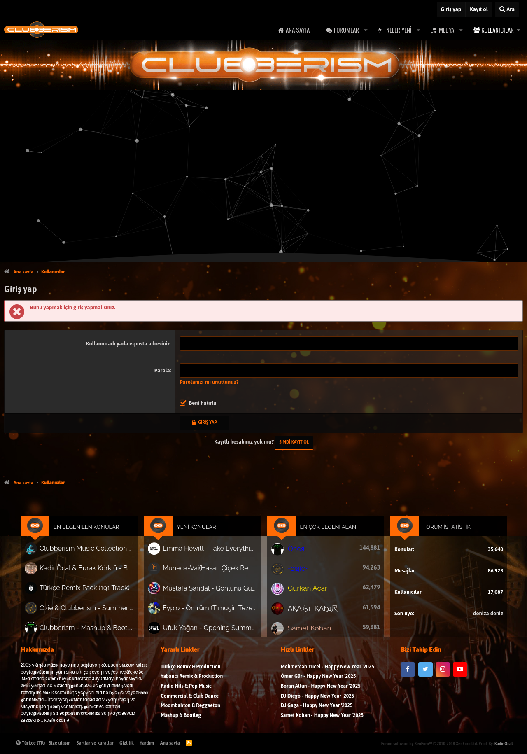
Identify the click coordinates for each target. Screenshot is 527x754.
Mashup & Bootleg (181, 725)
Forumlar (346, 29)
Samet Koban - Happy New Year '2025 (322, 725)
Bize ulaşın (60, 742)
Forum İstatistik (430, 538)
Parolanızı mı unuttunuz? (209, 382)
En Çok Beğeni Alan (322, 538)
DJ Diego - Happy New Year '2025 (317, 706)
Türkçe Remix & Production (190, 677)
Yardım (147, 742)
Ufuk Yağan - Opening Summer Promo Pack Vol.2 (215, 628)
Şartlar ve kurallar (95, 742)
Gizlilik (126, 742)
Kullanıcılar (497, 29)
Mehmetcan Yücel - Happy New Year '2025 (327, 677)
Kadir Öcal (503, 743)
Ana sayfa (298, 29)
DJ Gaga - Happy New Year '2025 (317, 715)
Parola (162, 370)
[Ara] (507, 9)
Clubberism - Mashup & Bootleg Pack (103, 628)
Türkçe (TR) (30, 742)
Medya (446, 29)
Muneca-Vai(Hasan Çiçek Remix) (215, 575)
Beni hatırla (203, 403)
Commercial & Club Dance (190, 706)
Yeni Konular (204, 538)
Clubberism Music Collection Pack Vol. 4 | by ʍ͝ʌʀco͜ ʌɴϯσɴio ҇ (103, 558)
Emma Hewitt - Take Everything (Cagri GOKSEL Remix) (215, 557)
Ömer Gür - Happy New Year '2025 (318, 686)
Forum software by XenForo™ (429, 743)
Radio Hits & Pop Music (186, 696)
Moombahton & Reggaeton (190, 715)
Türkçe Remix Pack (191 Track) (102, 592)
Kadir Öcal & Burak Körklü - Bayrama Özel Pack (103, 575)
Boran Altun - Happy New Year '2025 (321, 696)
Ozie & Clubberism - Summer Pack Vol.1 (103, 611)
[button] (365, 29)
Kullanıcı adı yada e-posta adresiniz (128, 343)
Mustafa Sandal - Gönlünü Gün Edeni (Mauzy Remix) (215, 593)
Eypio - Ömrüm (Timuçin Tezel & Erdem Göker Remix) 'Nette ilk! (215, 610)
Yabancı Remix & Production (192, 686)
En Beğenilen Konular (104, 538)
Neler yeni (399, 29)
